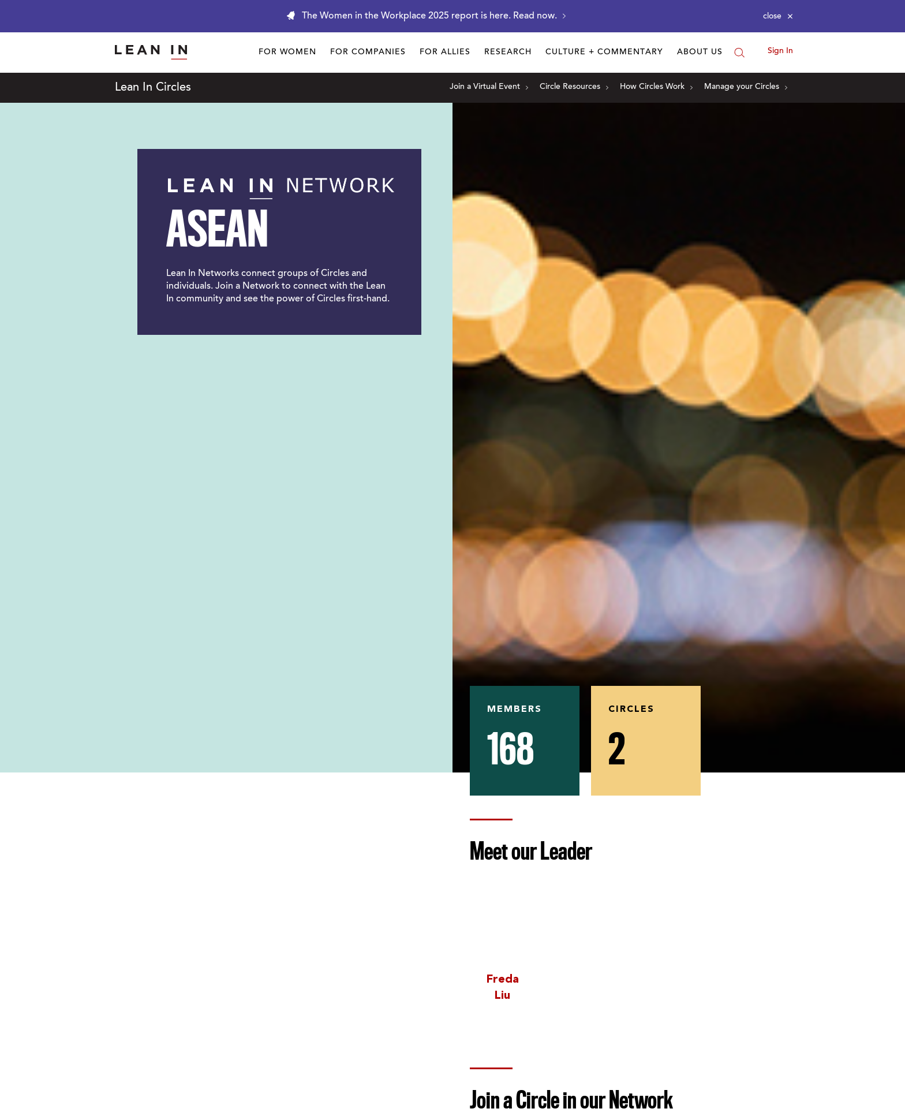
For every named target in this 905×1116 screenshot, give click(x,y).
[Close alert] (778, 16)
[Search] (739, 52)
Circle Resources (574, 87)
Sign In (780, 51)
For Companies (368, 52)
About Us (700, 52)
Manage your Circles (745, 87)
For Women (287, 52)
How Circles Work (656, 87)
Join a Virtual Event (489, 87)
